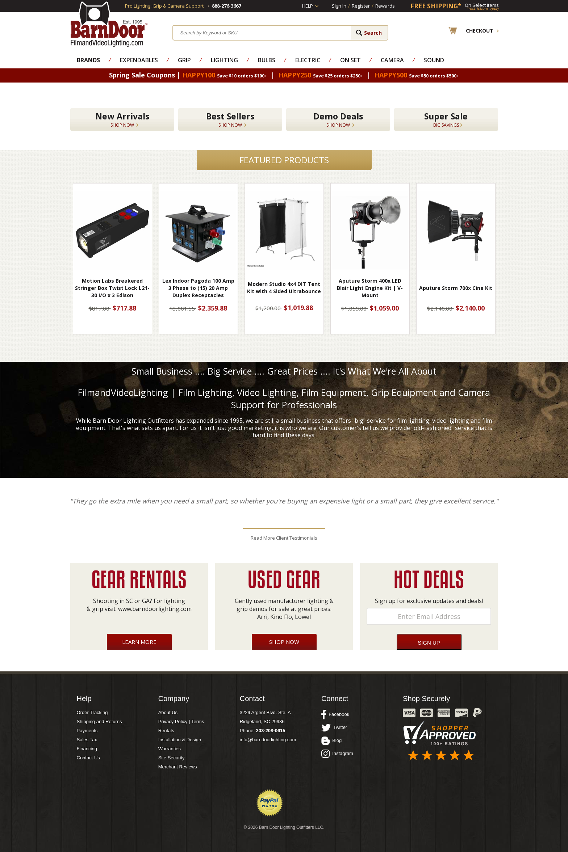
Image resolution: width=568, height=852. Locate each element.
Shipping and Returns (99, 721)
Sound (434, 60)
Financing (87, 748)
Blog (331, 740)
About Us (168, 712)
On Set (350, 60)
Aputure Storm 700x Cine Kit (455, 287)
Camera (392, 60)
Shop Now (284, 641)
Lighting (224, 60)
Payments (87, 730)
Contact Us (88, 757)
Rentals (166, 730)
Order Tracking (92, 712)
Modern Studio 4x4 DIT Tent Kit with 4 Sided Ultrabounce (284, 288)
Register (361, 6)
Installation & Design (179, 739)
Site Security (171, 757)
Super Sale (446, 119)
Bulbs (266, 60)
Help (307, 6)
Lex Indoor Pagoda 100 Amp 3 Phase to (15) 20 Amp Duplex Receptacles (198, 288)
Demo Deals (338, 119)
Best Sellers (230, 119)
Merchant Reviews (177, 766)
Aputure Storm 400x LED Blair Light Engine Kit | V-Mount (370, 288)
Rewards (385, 6)
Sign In (339, 6)
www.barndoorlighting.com (155, 609)
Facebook (335, 714)
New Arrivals (122, 119)
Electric (307, 60)
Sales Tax (87, 739)
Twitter (334, 727)
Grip (184, 60)
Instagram (337, 753)
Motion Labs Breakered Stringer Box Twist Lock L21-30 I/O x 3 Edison (112, 288)
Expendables (139, 60)
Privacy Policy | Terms (181, 721)
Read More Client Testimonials (284, 538)
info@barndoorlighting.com (268, 739)
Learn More (139, 641)
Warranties (169, 748)
